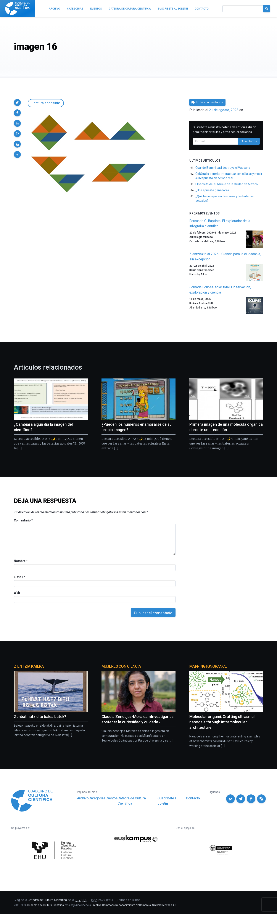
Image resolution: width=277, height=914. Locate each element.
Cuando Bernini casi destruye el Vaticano (222, 167)
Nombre (20, 561)
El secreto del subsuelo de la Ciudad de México (226, 184)
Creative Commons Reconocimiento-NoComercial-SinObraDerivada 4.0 (134, 905)
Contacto (193, 798)
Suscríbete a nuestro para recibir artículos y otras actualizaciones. (225, 129)
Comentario (23, 520)
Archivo (83, 798)
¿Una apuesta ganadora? (212, 190)
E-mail (19, 577)
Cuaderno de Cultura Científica (45, 905)
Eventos (111, 798)
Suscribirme (249, 141)
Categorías (97, 798)
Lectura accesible (46, 103)
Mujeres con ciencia (121, 666)
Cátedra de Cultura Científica (132, 800)
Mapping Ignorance (208, 666)
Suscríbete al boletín (167, 800)
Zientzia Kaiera (29, 666)
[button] (17, 102)
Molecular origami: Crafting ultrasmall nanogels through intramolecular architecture (222, 722)
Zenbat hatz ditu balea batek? (40, 716)
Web (17, 592)
